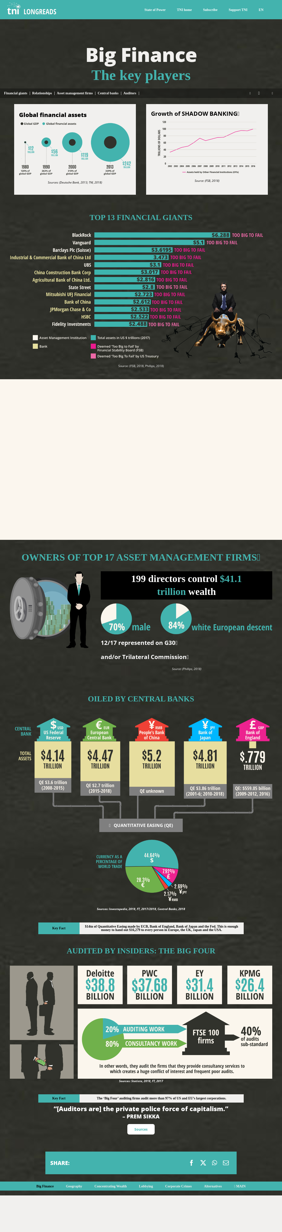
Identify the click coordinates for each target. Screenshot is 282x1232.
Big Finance (45, 1186)
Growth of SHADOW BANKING (195, 113)
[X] (203, 1163)
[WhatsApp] (214, 1163)
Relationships (42, 93)
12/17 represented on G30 (139, 643)
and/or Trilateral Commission (145, 657)
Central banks (108, 93)
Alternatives (213, 1186)
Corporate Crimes (178, 1186)
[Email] (226, 1163)
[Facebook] (191, 1163)
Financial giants (15, 93)
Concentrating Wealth (110, 1186)
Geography (74, 1186)
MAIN (240, 1186)
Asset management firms (75, 93)
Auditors (129, 93)
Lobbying (146, 1186)
